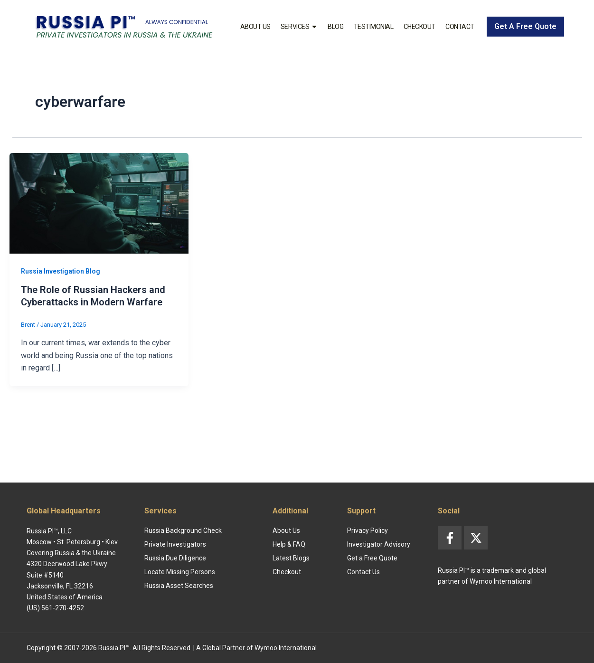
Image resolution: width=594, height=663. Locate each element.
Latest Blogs (291, 558)
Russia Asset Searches (178, 585)
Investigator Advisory (378, 544)
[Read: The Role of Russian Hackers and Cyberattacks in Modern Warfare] (99, 202)
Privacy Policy (367, 530)
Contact (459, 26)
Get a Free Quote (372, 558)
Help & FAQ (289, 544)
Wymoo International (286, 648)
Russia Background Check (183, 530)
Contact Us (363, 572)
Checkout (419, 26)
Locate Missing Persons (179, 572)
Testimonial (374, 26)
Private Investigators (175, 544)
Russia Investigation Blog (61, 271)
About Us (255, 26)
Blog (335, 26)
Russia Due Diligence (175, 558)
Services (299, 26)
